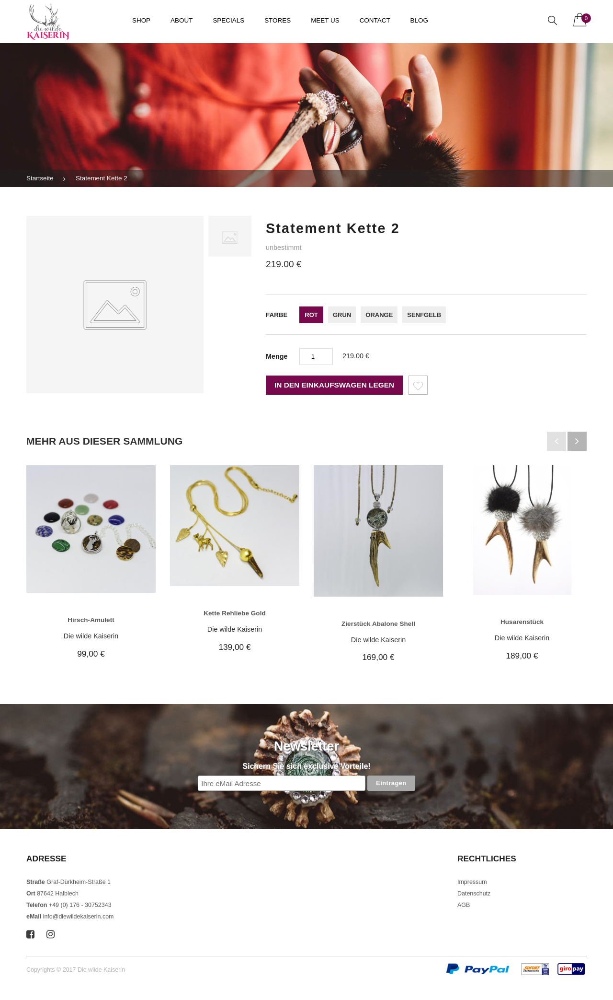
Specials (228, 20)
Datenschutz (473, 893)
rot (311, 314)
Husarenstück (522, 621)
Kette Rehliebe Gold (235, 613)
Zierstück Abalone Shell (378, 623)
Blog (419, 20)
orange (379, 314)
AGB (463, 905)
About (181, 20)
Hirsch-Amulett (91, 620)
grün (342, 314)
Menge (277, 356)
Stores (277, 20)
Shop (141, 20)
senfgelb (424, 314)
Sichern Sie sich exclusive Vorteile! (306, 766)
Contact (375, 20)
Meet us (325, 20)
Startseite (40, 178)
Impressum (472, 882)
